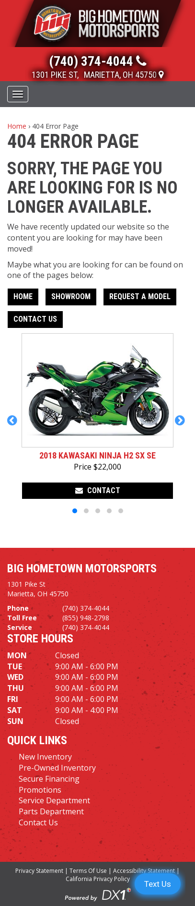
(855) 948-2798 (85, 617)
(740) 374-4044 (85, 608)
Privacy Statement (39, 871)
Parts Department (51, 811)
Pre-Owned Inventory (57, 767)
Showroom (71, 296)
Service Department (54, 800)
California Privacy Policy (98, 879)
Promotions (40, 790)
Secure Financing (49, 778)
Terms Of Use (88, 871)
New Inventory (45, 756)
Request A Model (140, 296)
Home (16, 126)
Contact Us (35, 319)
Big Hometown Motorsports (82, 568)
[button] (13, 424)
